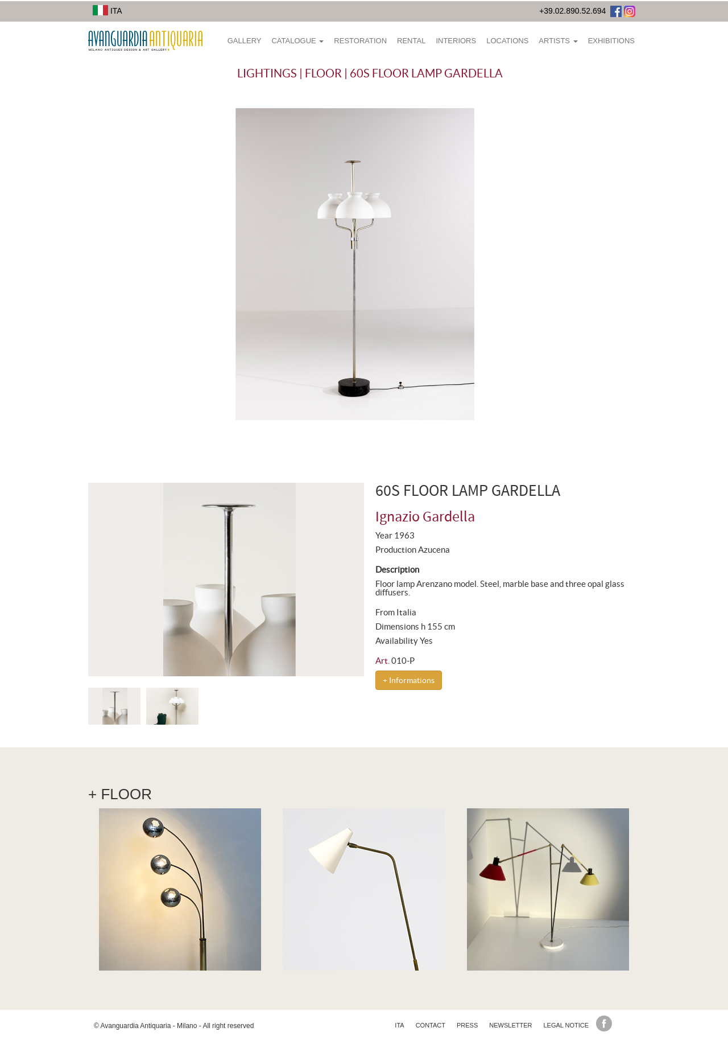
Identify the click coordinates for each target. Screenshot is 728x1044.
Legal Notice (566, 1025)
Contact (430, 1025)
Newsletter (510, 1025)
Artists (558, 40)
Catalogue (297, 40)
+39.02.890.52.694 (572, 10)
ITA (107, 10)
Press (467, 1025)
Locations (507, 40)
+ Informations (409, 680)
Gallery (245, 40)
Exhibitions (611, 40)
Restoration (360, 40)
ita (399, 1025)
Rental (411, 40)
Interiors (456, 40)
